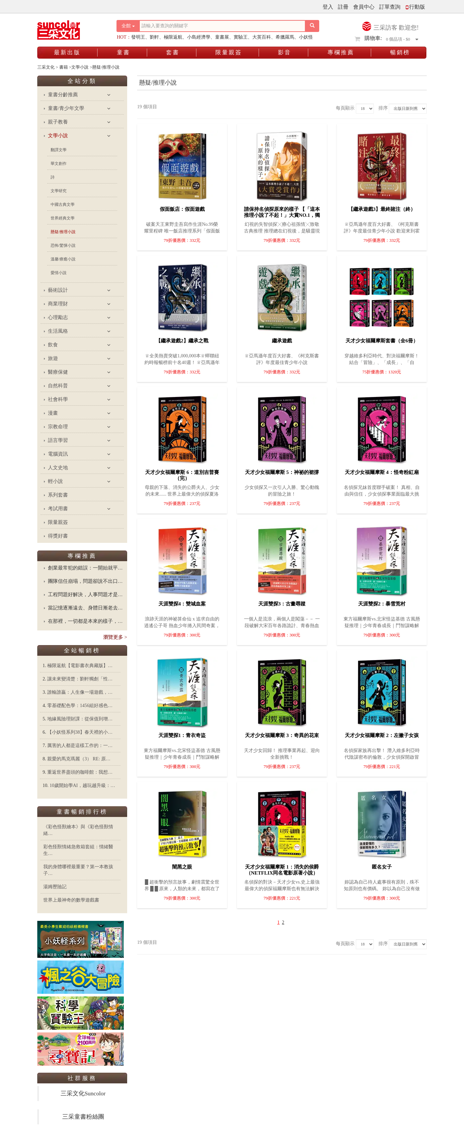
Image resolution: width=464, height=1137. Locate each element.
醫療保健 (58, 372)
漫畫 (53, 413)
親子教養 (58, 122)
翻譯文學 (59, 150)
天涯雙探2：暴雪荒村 (382, 603)
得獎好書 (58, 536)
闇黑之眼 (182, 867)
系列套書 (58, 495)
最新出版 (67, 52)
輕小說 (55, 481)
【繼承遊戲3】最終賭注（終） (382, 209)
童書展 (222, 37)
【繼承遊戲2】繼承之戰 (182, 340)
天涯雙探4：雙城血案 (182, 603)
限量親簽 (228, 52)
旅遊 (53, 358)
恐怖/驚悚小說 (63, 245)
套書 (172, 52)
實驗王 (241, 37)
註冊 (343, 7)
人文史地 (58, 467)
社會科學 (58, 399)
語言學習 (58, 440)
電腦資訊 (58, 454)
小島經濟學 (198, 37)
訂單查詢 (389, 7)
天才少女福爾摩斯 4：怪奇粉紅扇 (381, 472)
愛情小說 (59, 272)
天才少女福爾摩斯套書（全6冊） (382, 340)
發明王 (138, 37)
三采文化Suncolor (83, 1093)
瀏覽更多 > (115, 637)
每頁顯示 (345, 108)
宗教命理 (58, 426)
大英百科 (261, 37)
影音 (284, 52)
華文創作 (59, 163)
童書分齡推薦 (63, 94)
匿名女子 (382, 867)
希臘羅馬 (285, 37)
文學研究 (59, 191)
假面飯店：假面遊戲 (182, 209)
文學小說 (58, 135)
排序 (383, 108)
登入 (328, 7)
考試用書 (58, 508)
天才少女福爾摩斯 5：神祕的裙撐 (282, 472)
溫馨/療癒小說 (63, 259)
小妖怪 (306, 37)
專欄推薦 (341, 52)
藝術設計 (58, 290)
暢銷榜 (400, 52)
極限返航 (173, 37)
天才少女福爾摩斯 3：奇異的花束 (282, 735)
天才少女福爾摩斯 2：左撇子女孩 (381, 735)
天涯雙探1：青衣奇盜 (182, 735)
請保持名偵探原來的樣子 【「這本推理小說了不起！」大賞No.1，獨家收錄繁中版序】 (282, 215)
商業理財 (58, 303)
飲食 (53, 344)
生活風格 (58, 331)
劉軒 (154, 37)
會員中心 (363, 7)
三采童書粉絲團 (83, 1116)
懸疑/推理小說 (63, 231)
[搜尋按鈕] (312, 26)
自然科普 (58, 385)
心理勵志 (58, 317)
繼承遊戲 (282, 340)
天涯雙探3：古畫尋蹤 (282, 603)
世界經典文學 (63, 218)
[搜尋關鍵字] (222, 26)
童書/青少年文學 (66, 108)
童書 (123, 52)
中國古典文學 (63, 204)
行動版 (415, 7)
